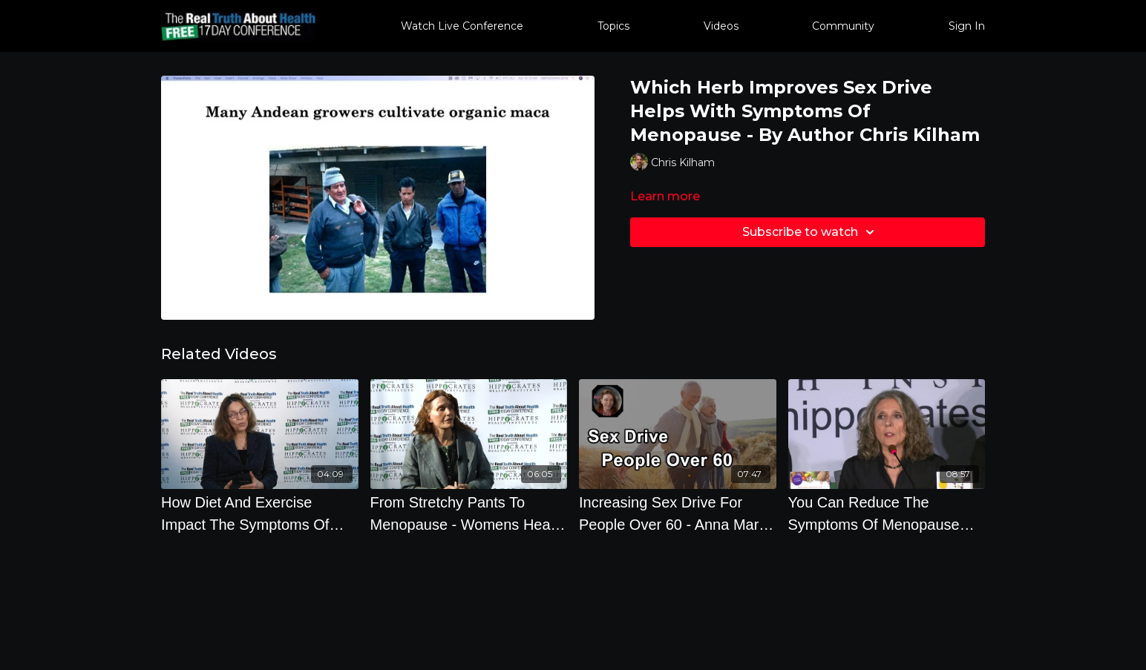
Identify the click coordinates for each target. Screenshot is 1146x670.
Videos (721, 26)
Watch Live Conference (462, 26)
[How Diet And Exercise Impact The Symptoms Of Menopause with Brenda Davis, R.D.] (259, 513)
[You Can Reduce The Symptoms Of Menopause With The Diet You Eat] (887, 513)
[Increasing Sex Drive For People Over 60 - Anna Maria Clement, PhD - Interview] (677, 513)
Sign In (967, 26)
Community (843, 26)
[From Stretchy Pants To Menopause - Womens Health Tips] (469, 513)
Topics (613, 26)
